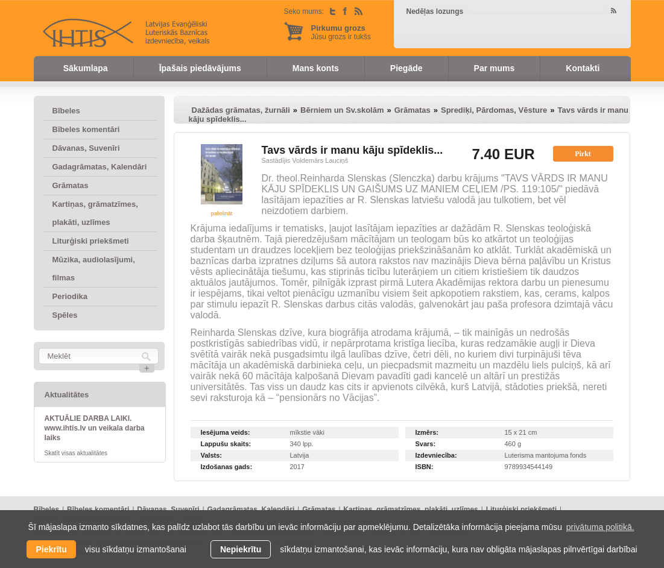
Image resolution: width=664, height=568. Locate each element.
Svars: (426, 443)
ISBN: (425, 466)
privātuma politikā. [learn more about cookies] (600, 527)
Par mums (494, 68)
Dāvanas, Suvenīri (86, 148)
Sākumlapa (85, 68)
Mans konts (315, 68)
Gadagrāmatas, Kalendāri (99, 166)
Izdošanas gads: (227, 466)
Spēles (65, 315)
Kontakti (582, 68)
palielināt (222, 213)
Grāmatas (70, 185)
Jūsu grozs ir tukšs (341, 32)
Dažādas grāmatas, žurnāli (241, 110)
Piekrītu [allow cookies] (51, 549)
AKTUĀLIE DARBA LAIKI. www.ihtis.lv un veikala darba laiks (95, 428)
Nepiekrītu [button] (240, 549)
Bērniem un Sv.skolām (342, 110)
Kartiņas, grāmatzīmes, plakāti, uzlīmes (95, 213)
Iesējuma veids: (225, 432)
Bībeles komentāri (86, 129)
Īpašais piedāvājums (200, 68)
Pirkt (583, 154)
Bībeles (66, 110)
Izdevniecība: (436, 455)
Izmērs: (427, 432)
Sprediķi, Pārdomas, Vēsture (494, 110)
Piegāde (406, 68)
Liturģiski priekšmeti (90, 240)
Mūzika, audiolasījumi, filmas (93, 268)
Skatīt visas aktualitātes (76, 453)
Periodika (70, 296)
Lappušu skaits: (226, 443)
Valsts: (211, 455)
